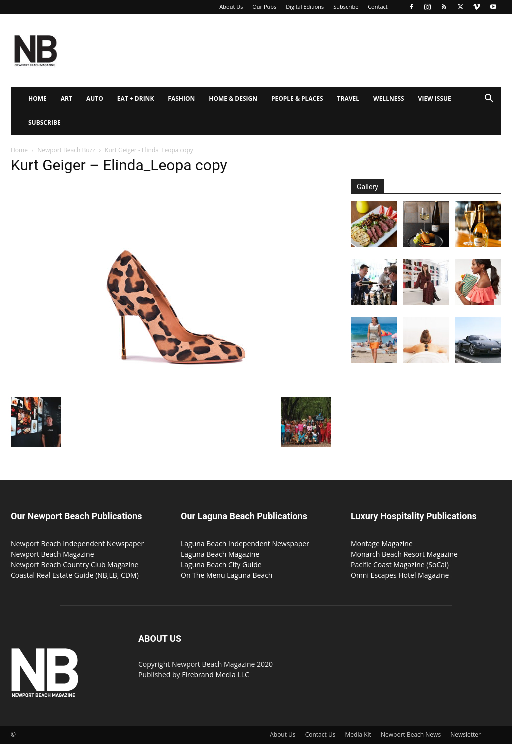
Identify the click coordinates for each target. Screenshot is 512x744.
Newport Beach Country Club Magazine (74, 565)
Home (37, 98)
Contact (378, 6)
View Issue (435, 98)
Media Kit (359, 734)
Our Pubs (264, 6)
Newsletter (465, 734)
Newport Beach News (411, 734)
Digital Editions (305, 6)
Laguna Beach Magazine (220, 554)
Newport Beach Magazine (52, 554)
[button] (489, 99)
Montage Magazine (382, 543)
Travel (349, 98)
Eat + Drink (136, 98)
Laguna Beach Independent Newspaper (245, 543)
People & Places (298, 98)
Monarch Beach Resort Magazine (404, 554)
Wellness (389, 98)
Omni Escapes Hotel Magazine (400, 575)
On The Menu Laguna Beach (226, 575)
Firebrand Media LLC (216, 675)
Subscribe (346, 6)
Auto (95, 98)
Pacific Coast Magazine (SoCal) (400, 565)
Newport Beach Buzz (67, 150)
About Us (231, 6)
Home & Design (233, 98)
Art (66, 98)
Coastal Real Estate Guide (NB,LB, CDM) (75, 575)
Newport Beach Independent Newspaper (77, 543)
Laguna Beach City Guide (221, 565)
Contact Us (321, 734)
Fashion (181, 98)
